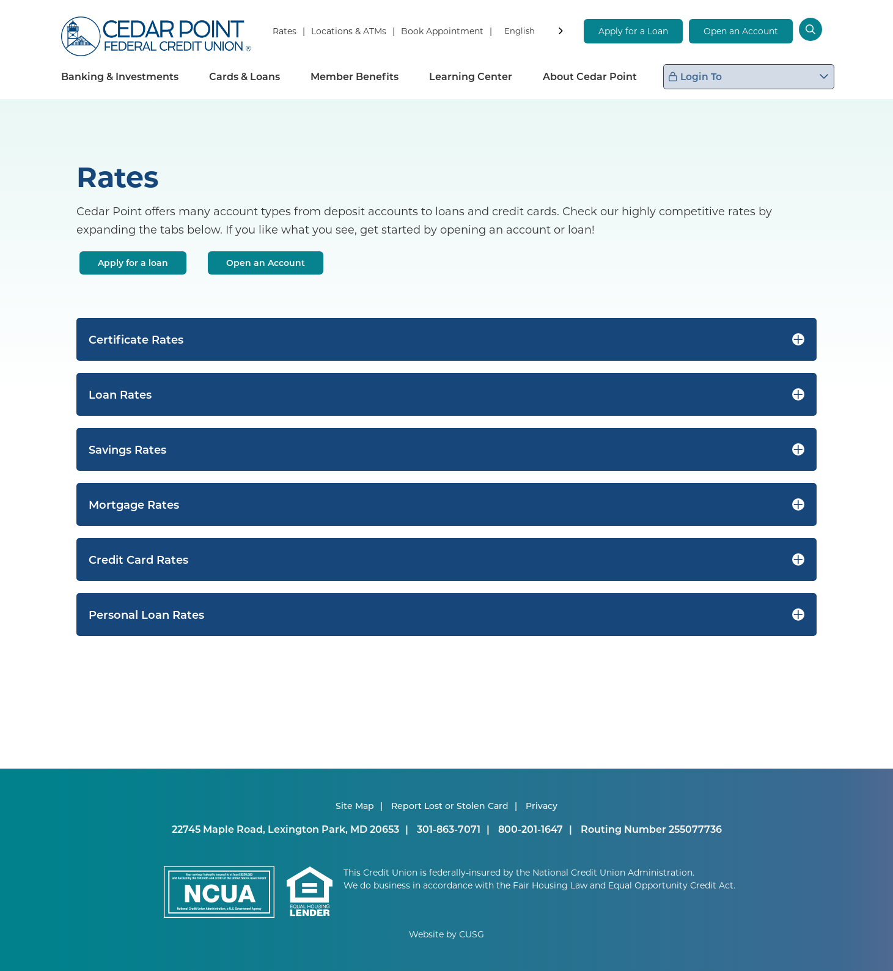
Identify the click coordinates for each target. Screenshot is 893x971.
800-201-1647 (530, 828)
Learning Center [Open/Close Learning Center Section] (470, 76)
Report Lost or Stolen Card (450, 805)
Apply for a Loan (633, 31)
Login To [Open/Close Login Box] (753, 76)
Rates (284, 31)
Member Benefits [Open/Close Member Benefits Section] (355, 76)
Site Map (355, 805)
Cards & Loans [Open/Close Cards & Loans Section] (244, 76)
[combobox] (534, 32)
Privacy (541, 805)
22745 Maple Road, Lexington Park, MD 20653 (285, 828)
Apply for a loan (133, 262)
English (519, 30)
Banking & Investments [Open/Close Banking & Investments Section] (119, 76)
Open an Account (741, 31)
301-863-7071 (448, 828)
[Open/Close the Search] (818, 30)
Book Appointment (442, 31)
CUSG (471, 934)
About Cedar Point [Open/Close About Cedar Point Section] (590, 76)
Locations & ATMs (348, 31)
